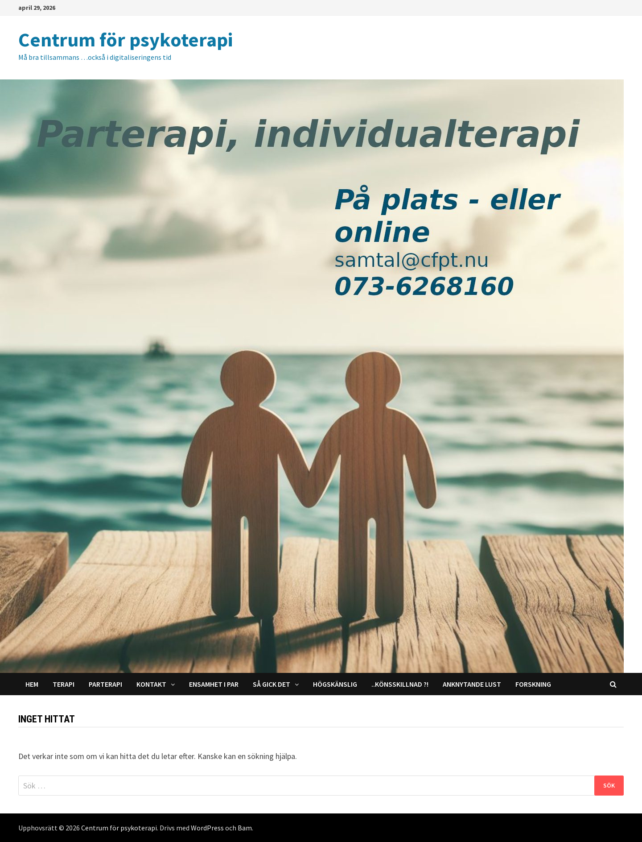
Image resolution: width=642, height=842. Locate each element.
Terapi (63, 684)
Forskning (533, 684)
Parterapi (105, 684)
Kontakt (151, 684)
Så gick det (271, 684)
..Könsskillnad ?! (399, 684)
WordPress (207, 827)
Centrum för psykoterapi (125, 39)
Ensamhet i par (214, 684)
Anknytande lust (472, 684)
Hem (31, 684)
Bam (245, 827)
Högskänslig (335, 684)
